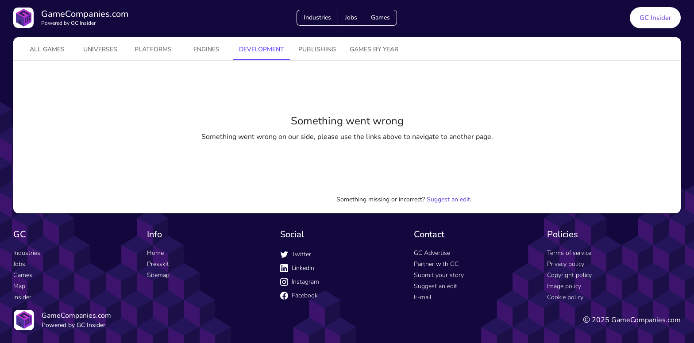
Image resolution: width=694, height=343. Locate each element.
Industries (317, 17)
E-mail (423, 297)
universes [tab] (100, 49)
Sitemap (158, 275)
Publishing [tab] (317, 49)
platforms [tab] (153, 49)
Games (380, 17)
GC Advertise (432, 253)
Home (155, 253)
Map (19, 286)
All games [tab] (47, 49)
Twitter (295, 254)
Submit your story (439, 275)
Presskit (158, 264)
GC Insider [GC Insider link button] (655, 17)
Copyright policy (569, 275)
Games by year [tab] (374, 49)
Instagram (299, 281)
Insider (22, 297)
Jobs (351, 17)
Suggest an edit (448, 199)
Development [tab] (261, 49)
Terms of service (569, 253)
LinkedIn (297, 268)
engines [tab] (206, 49)
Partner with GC (436, 264)
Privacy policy (565, 264)
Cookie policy (565, 297)
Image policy (564, 286)
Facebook (299, 295)
